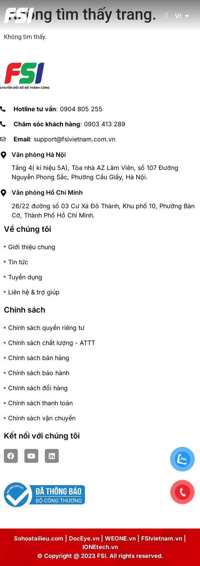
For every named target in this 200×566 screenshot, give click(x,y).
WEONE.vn (120, 538)
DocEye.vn (84, 538)
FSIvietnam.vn (161, 538)
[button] (166, 15)
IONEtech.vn (100, 547)
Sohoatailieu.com (38, 538)
